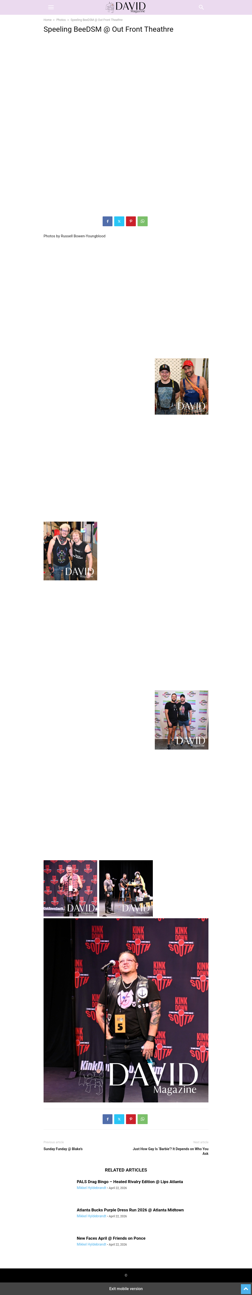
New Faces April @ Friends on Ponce (111, 1238)
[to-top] (246, 1287)
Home (47, 20)
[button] (51, 7)
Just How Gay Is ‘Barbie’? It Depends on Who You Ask (170, 1151)
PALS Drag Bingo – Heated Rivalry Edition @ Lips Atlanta (130, 1181)
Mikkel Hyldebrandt (91, 1188)
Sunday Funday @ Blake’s (63, 1149)
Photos (61, 20)
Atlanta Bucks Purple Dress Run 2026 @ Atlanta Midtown (130, 1209)
